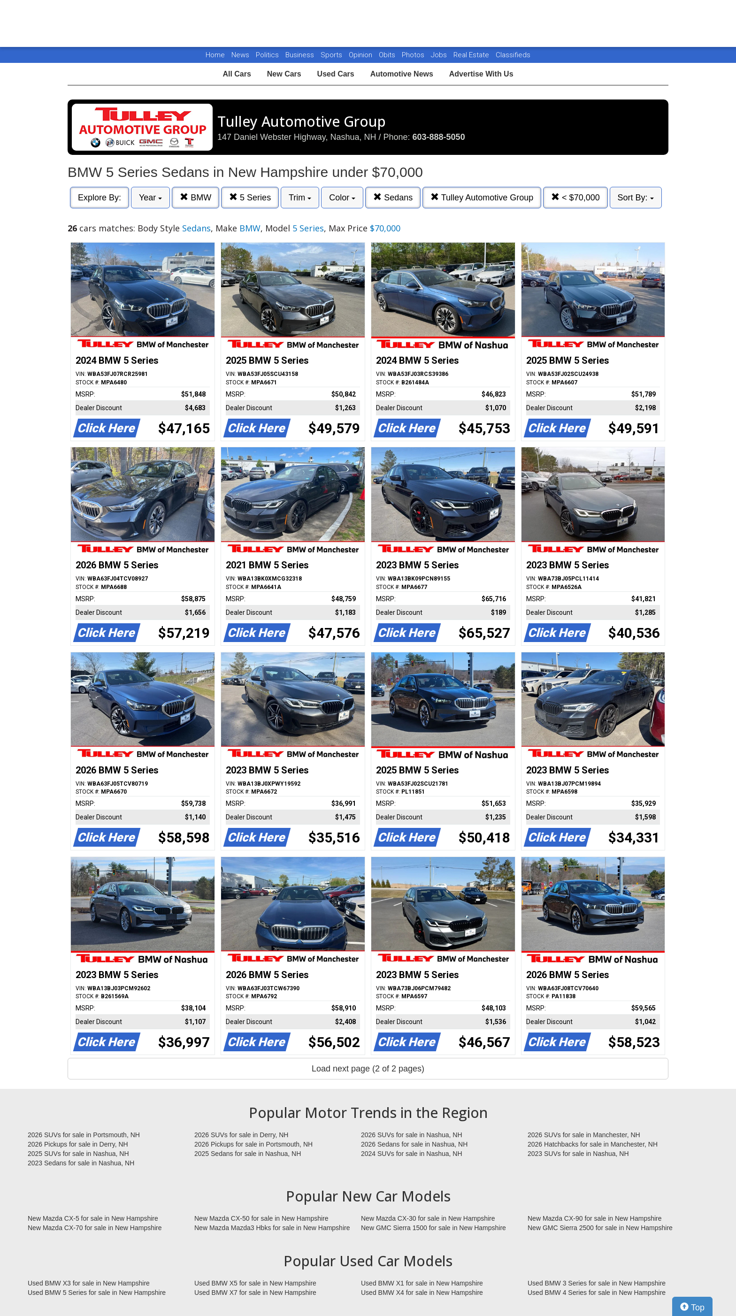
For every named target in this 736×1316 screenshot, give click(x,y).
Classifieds (513, 55)
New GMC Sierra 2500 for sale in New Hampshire (600, 1228)
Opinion (361, 55)
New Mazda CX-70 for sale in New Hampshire (95, 1228)
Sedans (393, 197)
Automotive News (401, 74)
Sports (332, 55)
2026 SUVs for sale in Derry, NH (241, 1135)
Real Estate (472, 55)
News (240, 55)
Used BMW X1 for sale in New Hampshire (422, 1283)
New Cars (284, 74)
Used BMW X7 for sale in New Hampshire (255, 1292)
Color (342, 197)
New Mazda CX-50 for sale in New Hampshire (261, 1218)
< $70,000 (575, 197)
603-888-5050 (439, 137)
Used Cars (335, 74)
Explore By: (99, 197)
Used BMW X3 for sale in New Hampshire (89, 1283)
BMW (195, 197)
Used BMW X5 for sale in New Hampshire (255, 1283)
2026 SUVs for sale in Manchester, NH (584, 1135)
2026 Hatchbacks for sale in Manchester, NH (593, 1144)
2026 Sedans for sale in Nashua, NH (414, 1144)
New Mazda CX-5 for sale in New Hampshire (93, 1218)
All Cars (236, 74)
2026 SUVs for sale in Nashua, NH (411, 1135)
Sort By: (636, 197)
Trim (300, 197)
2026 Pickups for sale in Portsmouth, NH (253, 1144)
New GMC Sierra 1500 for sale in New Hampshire (433, 1228)
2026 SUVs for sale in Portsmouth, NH (84, 1135)
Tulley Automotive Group (481, 197)
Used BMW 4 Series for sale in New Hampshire (597, 1292)
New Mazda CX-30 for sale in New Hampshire (428, 1218)
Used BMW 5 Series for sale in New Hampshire (97, 1292)
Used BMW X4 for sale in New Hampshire (422, 1292)
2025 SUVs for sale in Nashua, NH (78, 1153)
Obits (388, 55)
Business (300, 55)
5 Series (250, 197)
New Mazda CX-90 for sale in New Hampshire (595, 1218)
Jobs (440, 55)
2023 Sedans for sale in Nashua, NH (81, 1163)
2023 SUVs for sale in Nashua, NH (578, 1153)
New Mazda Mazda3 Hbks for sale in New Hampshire (272, 1228)
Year (150, 197)
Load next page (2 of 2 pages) (368, 1068)
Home (215, 55)
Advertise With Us (481, 74)
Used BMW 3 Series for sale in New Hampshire (597, 1283)
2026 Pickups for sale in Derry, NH (78, 1144)
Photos (414, 55)
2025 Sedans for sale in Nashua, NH (247, 1153)
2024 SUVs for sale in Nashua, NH (411, 1153)
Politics (267, 55)
